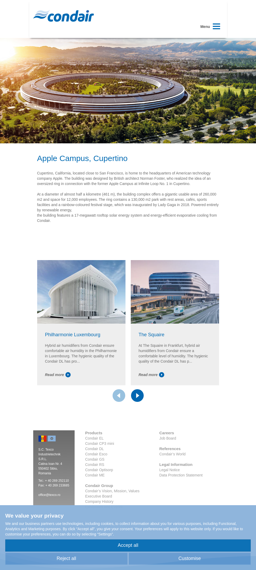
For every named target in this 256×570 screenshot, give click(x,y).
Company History (99, 501)
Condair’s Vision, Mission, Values (112, 491)
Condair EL (94, 438)
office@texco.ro (49, 495)
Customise (189, 558)
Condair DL (94, 449)
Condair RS (94, 464)
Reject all (66, 558)
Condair (63, 16)
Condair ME (95, 475)
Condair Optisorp (99, 470)
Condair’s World (172, 454)
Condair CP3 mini (99, 443)
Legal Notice (169, 470)
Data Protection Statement (180, 475)
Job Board (167, 438)
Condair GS (94, 459)
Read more (58, 374)
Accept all (128, 545)
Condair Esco (96, 454)
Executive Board (98, 496)
